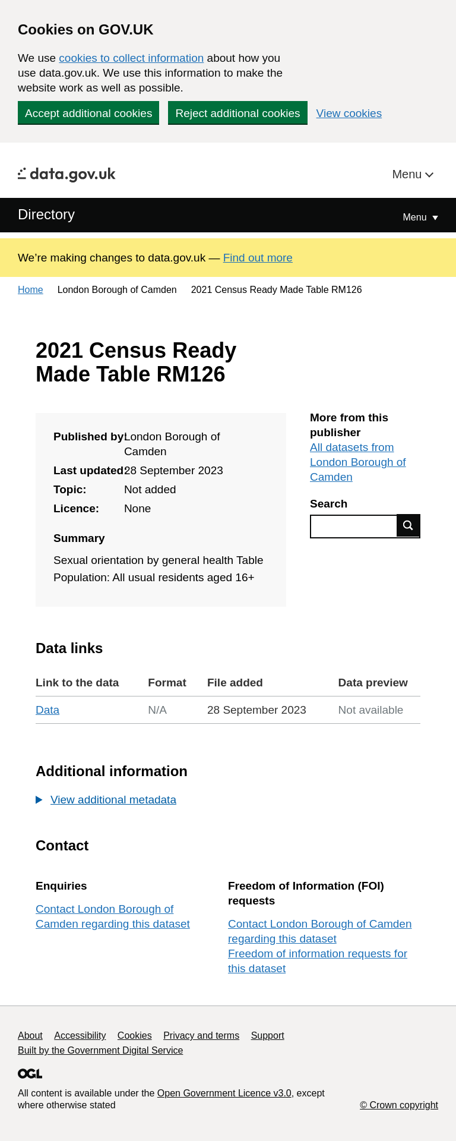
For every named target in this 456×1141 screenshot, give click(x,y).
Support (267, 1035)
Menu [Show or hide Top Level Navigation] (416, 217)
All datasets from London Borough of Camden (358, 462)
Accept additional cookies (88, 113)
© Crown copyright (399, 1105)
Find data (408, 525)
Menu (408, 174)
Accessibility (80, 1035)
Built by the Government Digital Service (100, 1050)
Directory (46, 214)
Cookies (135, 1035)
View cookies (349, 113)
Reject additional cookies (237, 113)
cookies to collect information (131, 58)
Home (30, 290)
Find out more (258, 257)
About (30, 1035)
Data (47, 710)
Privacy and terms (201, 1035)
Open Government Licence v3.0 (224, 1093)
